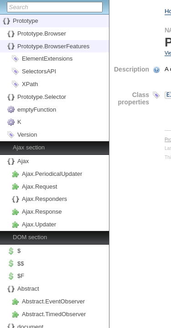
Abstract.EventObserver (53, 301)
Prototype (25, 20)
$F (20, 275)
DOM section (30, 237)
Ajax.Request (39, 186)
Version (27, 134)
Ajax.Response (42, 211)
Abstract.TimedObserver (54, 314)
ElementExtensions (47, 58)
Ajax (23, 161)
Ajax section (29, 147)
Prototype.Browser (41, 33)
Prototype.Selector (41, 96)
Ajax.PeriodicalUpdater (52, 173)
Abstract (28, 288)
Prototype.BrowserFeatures (53, 46)
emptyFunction (36, 109)
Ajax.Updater (39, 224)
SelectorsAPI (39, 71)
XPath (30, 84)
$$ (20, 263)
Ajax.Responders (44, 198)
